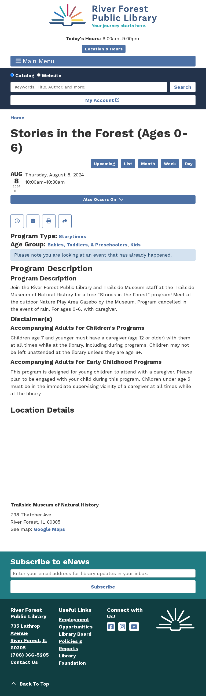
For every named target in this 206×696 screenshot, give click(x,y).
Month (148, 163)
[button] (102, 38)
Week (170, 163)
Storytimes (72, 236)
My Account (99, 100)
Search (182, 87)
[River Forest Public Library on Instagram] (122, 626)
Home (17, 117)
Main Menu (35, 61)
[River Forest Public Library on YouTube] (134, 626)
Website (51, 75)
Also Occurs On (103, 199)
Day (189, 163)
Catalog (24, 75)
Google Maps (49, 529)
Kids (135, 244)
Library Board (75, 634)
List (128, 163)
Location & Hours (104, 48)
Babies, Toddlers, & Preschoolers (87, 244)
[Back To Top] (103, 684)
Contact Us (24, 662)
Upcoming (104, 163)
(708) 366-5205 (29, 655)
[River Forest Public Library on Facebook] (111, 626)
